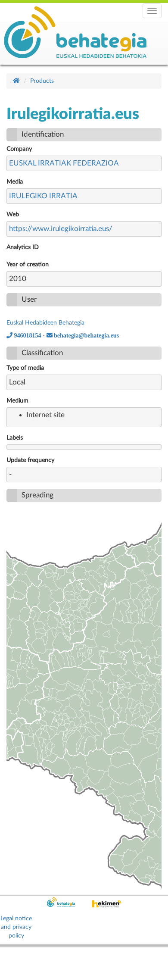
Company (19, 149)
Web (12, 215)
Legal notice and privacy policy (16, 927)
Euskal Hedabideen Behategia (45, 323)
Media (14, 182)
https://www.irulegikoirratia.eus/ (60, 228)
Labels (14, 438)
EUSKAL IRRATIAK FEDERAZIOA (64, 163)
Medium (17, 401)
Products (42, 81)
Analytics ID (22, 247)
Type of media (25, 368)
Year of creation (27, 265)
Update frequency (30, 460)
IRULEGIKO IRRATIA (43, 196)
